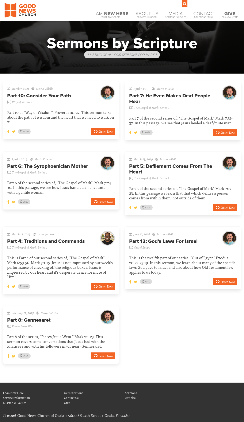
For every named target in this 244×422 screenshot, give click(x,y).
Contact (204, 15)
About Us (147, 15)
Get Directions (73, 392)
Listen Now (103, 131)
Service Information (16, 397)
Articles (130, 397)
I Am (111, 15)
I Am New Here (13, 392)
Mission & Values (14, 402)
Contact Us (71, 397)
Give (67, 402)
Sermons (131, 392)
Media (175, 15)
